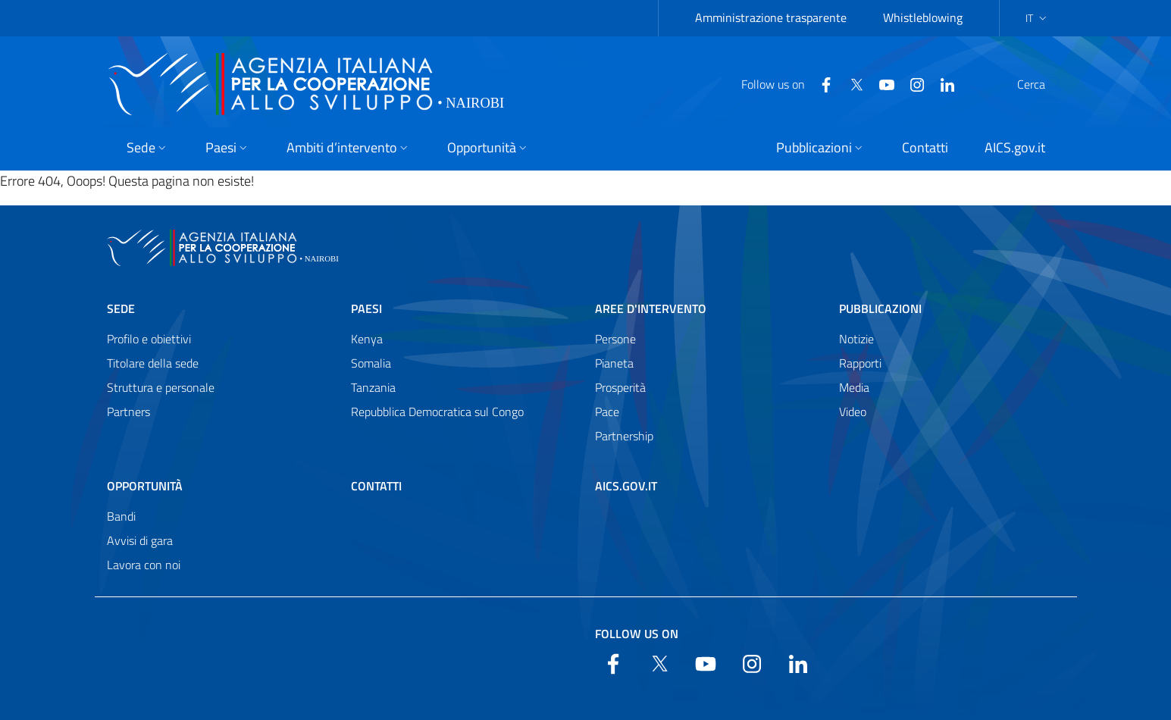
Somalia (371, 363)
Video (852, 411)
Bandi (121, 516)
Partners (128, 411)
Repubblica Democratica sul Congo (437, 411)
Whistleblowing (923, 17)
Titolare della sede (153, 363)
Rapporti (860, 363)
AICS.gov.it (626, 486)
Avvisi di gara (140, 540)
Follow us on (636, 634)
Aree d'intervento (650, 308)
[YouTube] (850, 83)
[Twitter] (820, 83)
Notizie (856, 339)
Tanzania (373, 387)
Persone (615, 339)
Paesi (366, 308)
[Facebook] (790, 83)
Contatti (376, 486)
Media (854, 387)
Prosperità (620, 387)
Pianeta (614, 363)
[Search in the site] (1045, 84)
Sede (121, 308)
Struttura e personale (160, 387)
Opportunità (145, 486)
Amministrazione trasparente (771, 17)
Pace (607, 411)
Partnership (624, 436)
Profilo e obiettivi (149, 339)
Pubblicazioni (880, 308)
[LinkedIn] (911, 83)
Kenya (367, 339)
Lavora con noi (143, 565)
